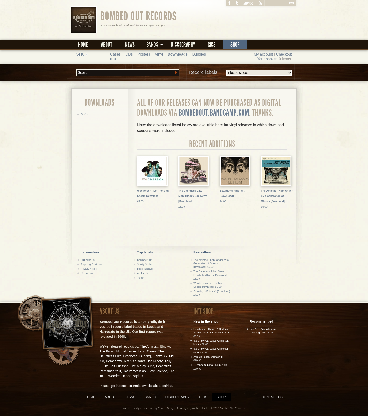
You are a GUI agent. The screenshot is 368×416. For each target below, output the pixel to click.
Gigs (212, 44)
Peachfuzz (163, 366)
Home (83, 44)
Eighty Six (160, 356)
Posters (143, 54)
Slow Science (157, 371)
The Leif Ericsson (115, 366)
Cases (115, 54)
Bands (150, 397)
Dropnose (130, 356)
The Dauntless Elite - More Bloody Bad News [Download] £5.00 (210, 275)
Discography (183, 44)
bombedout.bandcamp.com (214, 113)
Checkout (284, 54)
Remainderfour (110, 371)
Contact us (87, 273)
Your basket (267, 59)
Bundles (199, 54)
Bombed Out (144, 259)
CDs (129, 54)
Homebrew (114, 361)
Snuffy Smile (144, 264)
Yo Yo (140, 277)
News (130, 44)
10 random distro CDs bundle (210, 364)
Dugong (145, 356)
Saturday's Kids (134, 371)
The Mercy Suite (142, 366)
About (106, 44)
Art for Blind (143, 273)
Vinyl (159, 54)
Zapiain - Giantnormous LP (208, 356)
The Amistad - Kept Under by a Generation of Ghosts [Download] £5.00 (211, 263)
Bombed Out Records (138, 15)
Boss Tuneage (145, 268)
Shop (235, 44)
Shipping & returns (91, 264)
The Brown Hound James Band (122, 351)
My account (263, 54)
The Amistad (149, 346)
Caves (151, 351)
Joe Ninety (154, 361)
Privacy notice (89, 268)
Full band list (88, 259)
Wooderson (116, 376)
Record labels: (240, 73)
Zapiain (137, 376)
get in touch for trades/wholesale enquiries (141, 386)
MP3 (113, 59)
